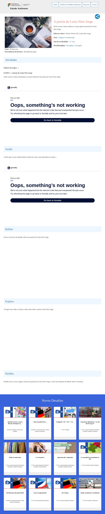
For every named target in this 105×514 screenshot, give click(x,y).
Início (55, 4)
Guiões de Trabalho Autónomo (70, 4)
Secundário (70, 45)
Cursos (94, 4)
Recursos (86, 4)
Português (78, 45)
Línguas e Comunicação (66, 37)
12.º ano (72, 41)
